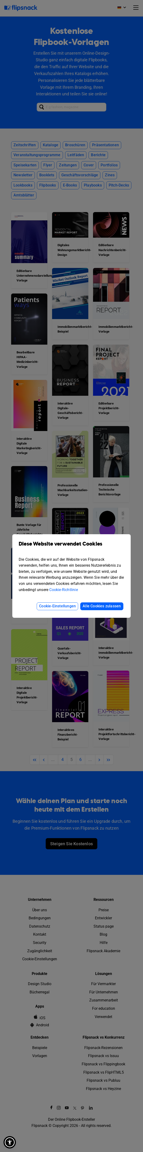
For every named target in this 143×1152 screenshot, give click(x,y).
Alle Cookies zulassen (102, 606)
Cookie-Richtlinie (63, 589)
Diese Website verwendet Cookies (71, 547)
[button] (10, 1142)
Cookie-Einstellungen (57, 606)
